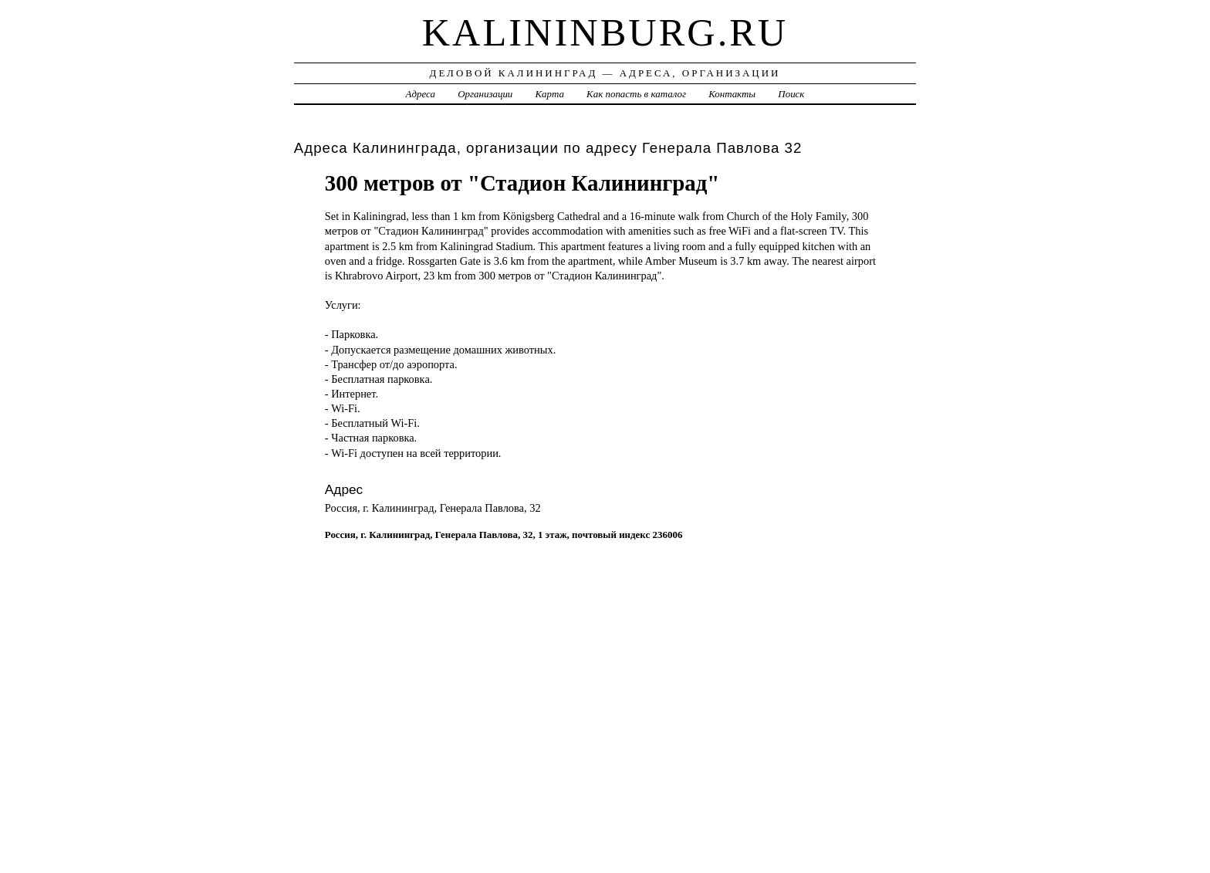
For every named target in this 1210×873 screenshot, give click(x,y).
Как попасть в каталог (636, 94)
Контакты (731, 94)
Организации (485, 94)
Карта (550, 94)
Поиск (791, 94)
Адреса (420, 94)
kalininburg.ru (605, 32)
